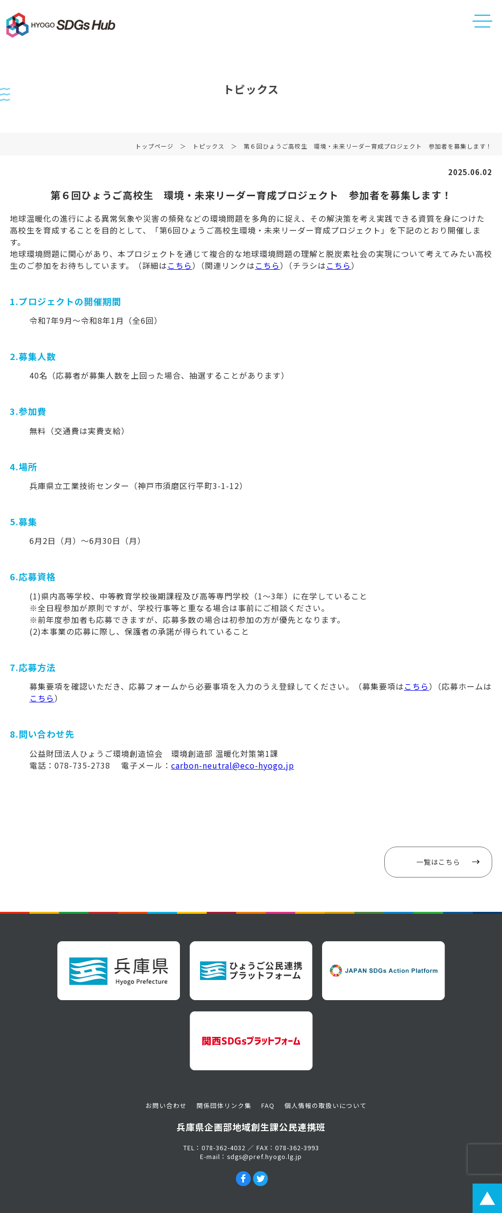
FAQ (268, 1105)
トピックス (209, 151)
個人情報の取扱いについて (325, 1105)
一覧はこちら (438, 862)
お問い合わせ (166, 1105)
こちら (179, 265)
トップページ (154, 151)
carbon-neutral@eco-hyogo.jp (232, 765)
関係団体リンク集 (224, 1105)
